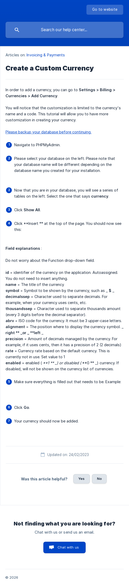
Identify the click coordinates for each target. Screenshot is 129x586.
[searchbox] (64, 30)
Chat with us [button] (68, 547)
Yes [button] (81, 478)
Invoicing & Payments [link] (46, 55)
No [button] (99, 478)
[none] (104, 10)
